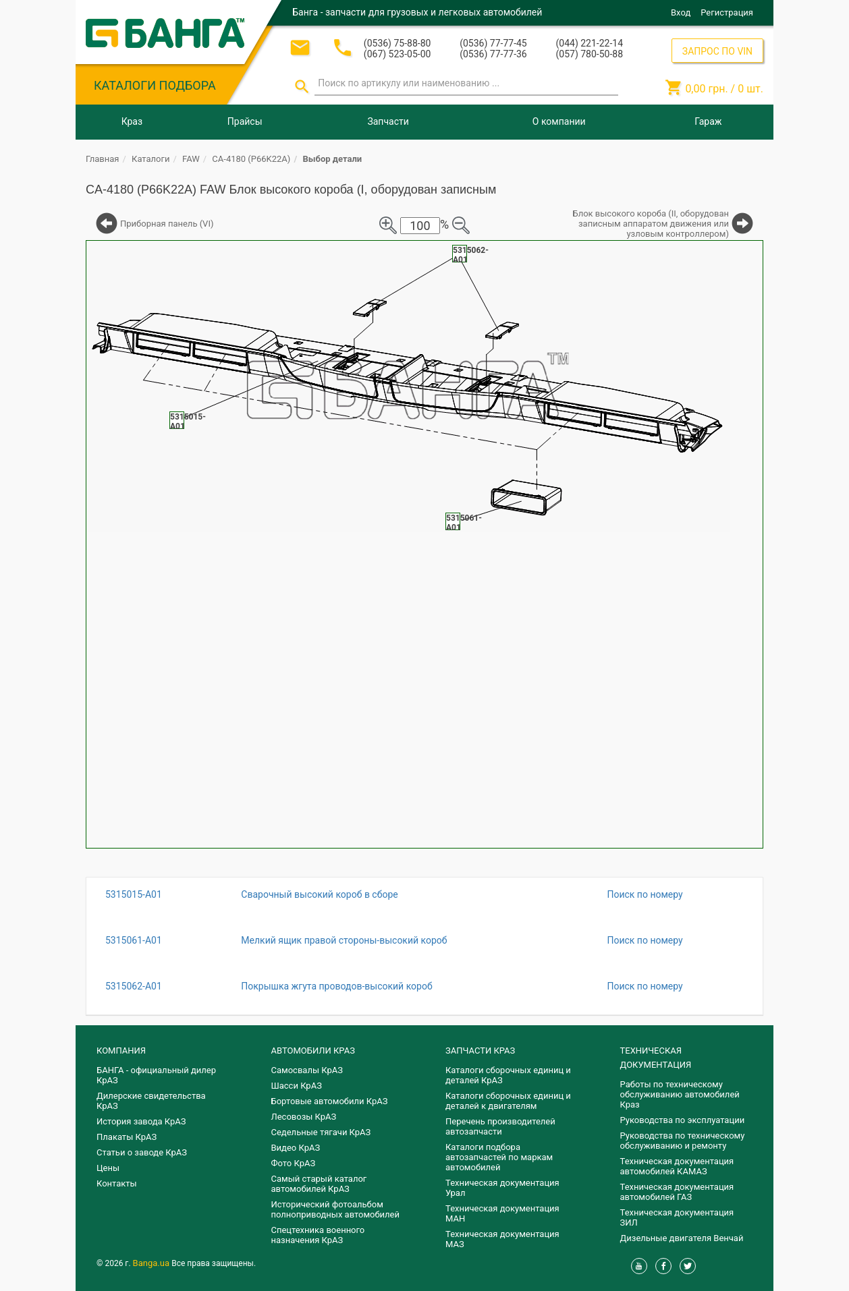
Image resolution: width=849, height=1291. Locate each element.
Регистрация (727, 12)
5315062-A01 (133, 986)
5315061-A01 (133, 940)
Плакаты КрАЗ (127, 1137)
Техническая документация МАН (502, 1213)
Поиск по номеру (644, 894)
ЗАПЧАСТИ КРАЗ (480, 1050)
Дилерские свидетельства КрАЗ (151, 1101)
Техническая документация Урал (502, 1188)
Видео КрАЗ (296, 1148)
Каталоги (150, 159)
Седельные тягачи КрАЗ (321, 1132)
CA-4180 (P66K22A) (251, 159)
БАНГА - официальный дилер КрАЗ (156, 1075)
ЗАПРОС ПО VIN (717, 51)
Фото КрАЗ (293, 1163)
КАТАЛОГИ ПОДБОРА (155, 85)
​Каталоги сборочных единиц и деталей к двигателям (508, 1101)
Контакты (117, 1183)
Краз (131, 121)
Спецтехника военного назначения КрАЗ (318, 1235)
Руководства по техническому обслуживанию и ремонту (682, 1140)
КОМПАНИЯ (121, 1050)
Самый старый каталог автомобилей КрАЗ (319, 1184)
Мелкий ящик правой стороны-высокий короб (344, 940)
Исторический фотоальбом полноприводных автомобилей (335, 1209)
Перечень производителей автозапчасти (500, 1126)
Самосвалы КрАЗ (307, 1070)
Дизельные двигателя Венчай (682, 1238)
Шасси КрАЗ (296, 1086)
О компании (559, 121)
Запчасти (387, 121)
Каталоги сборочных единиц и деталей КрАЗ (508, 1075)
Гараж (707, 121)
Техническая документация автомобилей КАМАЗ (677, 1166)
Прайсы (245, 121)
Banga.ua (152, 1263)
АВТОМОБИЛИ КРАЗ (313, 1050)
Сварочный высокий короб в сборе (319, 894)
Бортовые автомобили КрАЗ (329, 1101)
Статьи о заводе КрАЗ (142, 1152)
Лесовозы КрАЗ (304, 1117)
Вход (680, 12)
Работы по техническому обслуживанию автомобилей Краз (680, 1094)
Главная (102, 159)
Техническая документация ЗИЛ (677, 1217)
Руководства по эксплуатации (682, 1120)
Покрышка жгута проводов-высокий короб (336, 986)
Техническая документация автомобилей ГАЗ (677, 1192)
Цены (108, 1168)
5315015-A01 (133, 894)
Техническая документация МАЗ (502, 1239)
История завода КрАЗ (141, 1121)
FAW (191, 159)
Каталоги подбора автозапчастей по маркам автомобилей (499, 1157)
